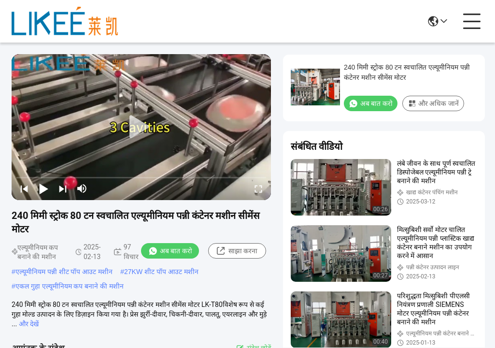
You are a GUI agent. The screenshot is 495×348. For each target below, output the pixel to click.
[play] (141, 127)
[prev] (24, 188)
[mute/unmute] (82, 188)
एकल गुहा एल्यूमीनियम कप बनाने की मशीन (69, 286)
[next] (62, 188)
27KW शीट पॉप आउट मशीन (161, 272)
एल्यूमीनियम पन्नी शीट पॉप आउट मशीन (64, 272)
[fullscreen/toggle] (258, 188)
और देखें (29, 324)
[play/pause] (43, 188)
